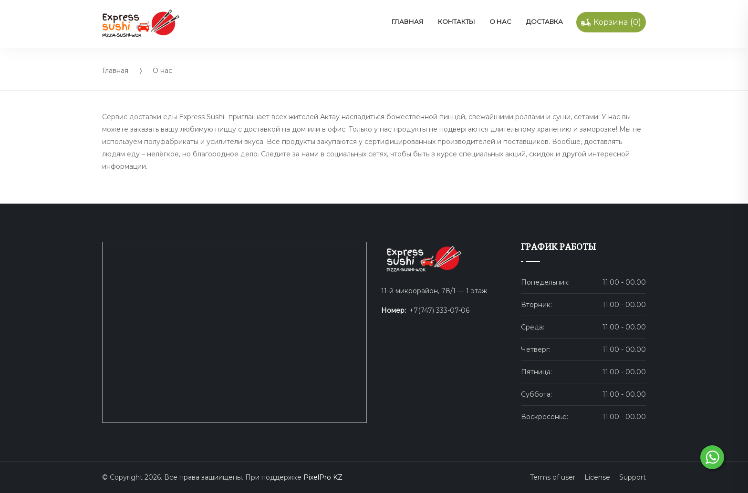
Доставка (544, 21)
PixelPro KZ (323, 477)
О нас (500, 21)
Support (632, 477)
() (611, 22)
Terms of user (552, 477)
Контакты (456, 21)
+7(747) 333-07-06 (439, 310)
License (597, 477)
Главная (407, 21)
